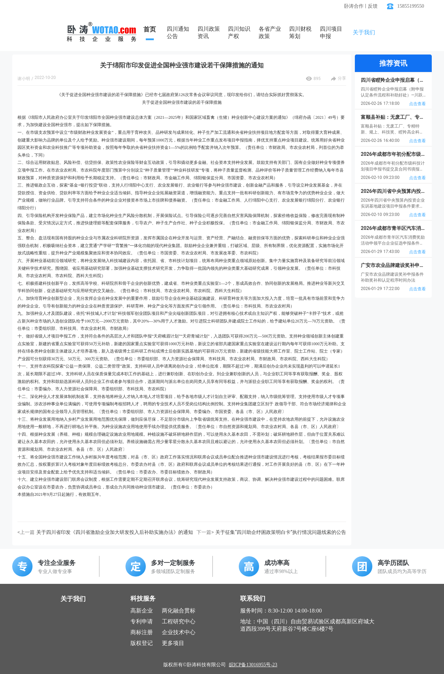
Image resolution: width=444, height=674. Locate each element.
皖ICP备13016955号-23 (253, 664)
